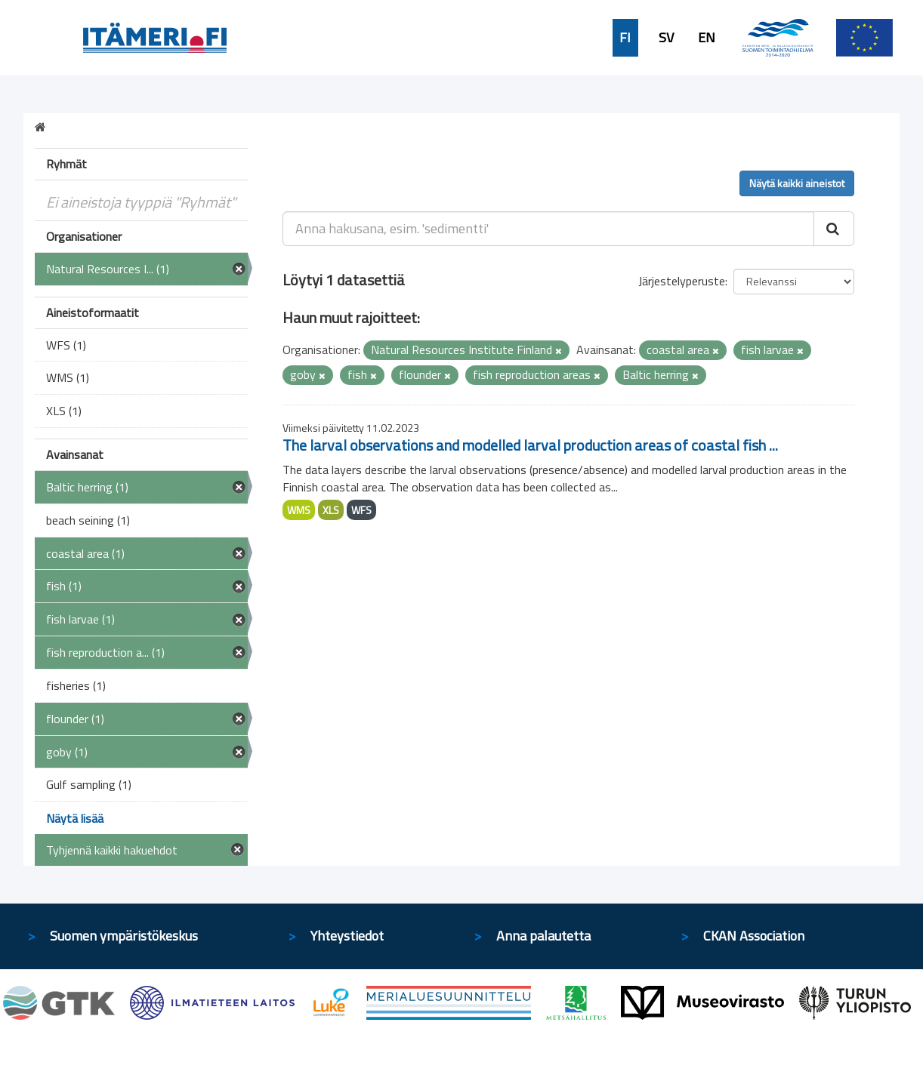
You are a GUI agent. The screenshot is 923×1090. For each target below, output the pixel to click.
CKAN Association (753, 935)
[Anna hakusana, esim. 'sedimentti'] (548, 228)
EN (706, 38)
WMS (298, 510)
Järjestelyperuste (681, 281)
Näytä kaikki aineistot (796, 183)
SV (666, 38)
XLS (331, 510)
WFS (361, 510)
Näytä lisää (74, 818)
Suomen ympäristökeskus (124, 935)
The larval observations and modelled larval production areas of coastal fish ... (530, 445)
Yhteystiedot (347, 935)
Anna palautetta (543, 935)
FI (625, 38)
